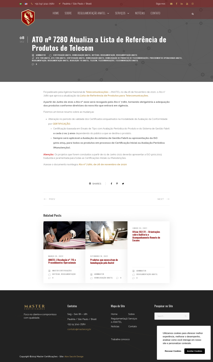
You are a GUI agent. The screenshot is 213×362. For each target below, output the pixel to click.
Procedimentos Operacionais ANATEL (166, 58)
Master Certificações (62, 271)
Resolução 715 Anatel (79, 60)
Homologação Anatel (95, 58)
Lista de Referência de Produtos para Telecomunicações (114, 95)
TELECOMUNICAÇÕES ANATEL (127, 60)
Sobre (68, 13)
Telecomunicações (97, 92)
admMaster (41, 55)
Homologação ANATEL (81, 55)
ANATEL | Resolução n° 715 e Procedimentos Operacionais (62, 261)
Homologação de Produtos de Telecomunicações (127, 58)
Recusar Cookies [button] (173, 351)
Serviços (120, 13)
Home (56, 13)
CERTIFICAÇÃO (61, 123)
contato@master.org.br (79, 329)
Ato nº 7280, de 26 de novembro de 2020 (103, 164)
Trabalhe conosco (120, 339)
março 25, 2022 (55, 256)
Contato (155, 13)
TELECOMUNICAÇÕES (106, 60)
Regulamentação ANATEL (92, 13)
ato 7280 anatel (43, 58)
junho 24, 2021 (139, 228)
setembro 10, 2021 (99, 256)
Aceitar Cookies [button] (194, 351)
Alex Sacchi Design (73, 356)
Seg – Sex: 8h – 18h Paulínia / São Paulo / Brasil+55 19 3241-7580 (81, 319)
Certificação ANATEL (62, 55)
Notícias (140, 13)
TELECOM (93, 60)
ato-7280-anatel (58, 58)
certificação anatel (76, 58)
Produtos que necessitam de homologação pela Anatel (104, 261)
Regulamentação (108, 55)
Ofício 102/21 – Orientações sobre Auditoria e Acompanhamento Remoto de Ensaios (146, 236)
